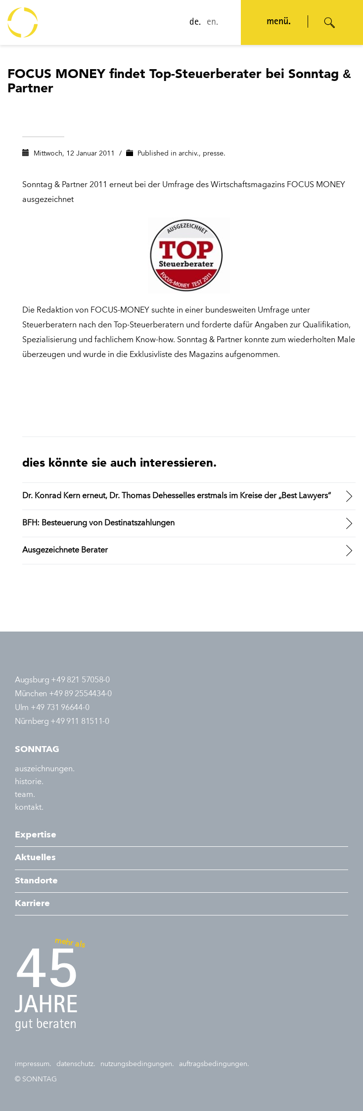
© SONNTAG (36, 1079)
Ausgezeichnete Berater (65, 551)
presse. (214, 153)
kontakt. (29, 808)
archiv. (189, 153)
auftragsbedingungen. (214, 1064)
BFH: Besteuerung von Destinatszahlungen (98, 523)
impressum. (33, 1064)
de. (192, 23)
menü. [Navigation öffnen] (276, 22)
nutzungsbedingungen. (137, 1064)
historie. (29, 782)
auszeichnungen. (45, 769)
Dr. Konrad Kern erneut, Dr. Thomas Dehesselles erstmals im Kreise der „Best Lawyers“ (176, 496)
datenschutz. (75, 1064)
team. (25, 795)
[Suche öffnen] (329, 22)
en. (209, 23)
